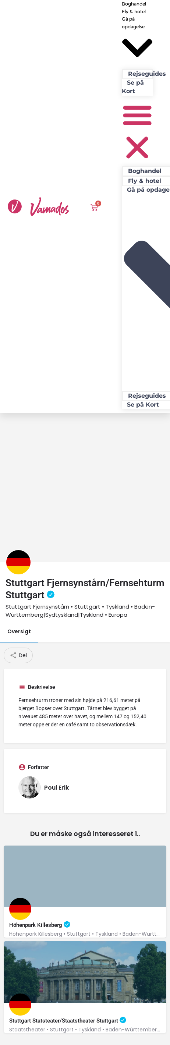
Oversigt (19, 767)
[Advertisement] (84, 610)
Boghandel (145, 170)
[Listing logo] (18, 698)
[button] (137, 132)
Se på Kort (133, 87)
